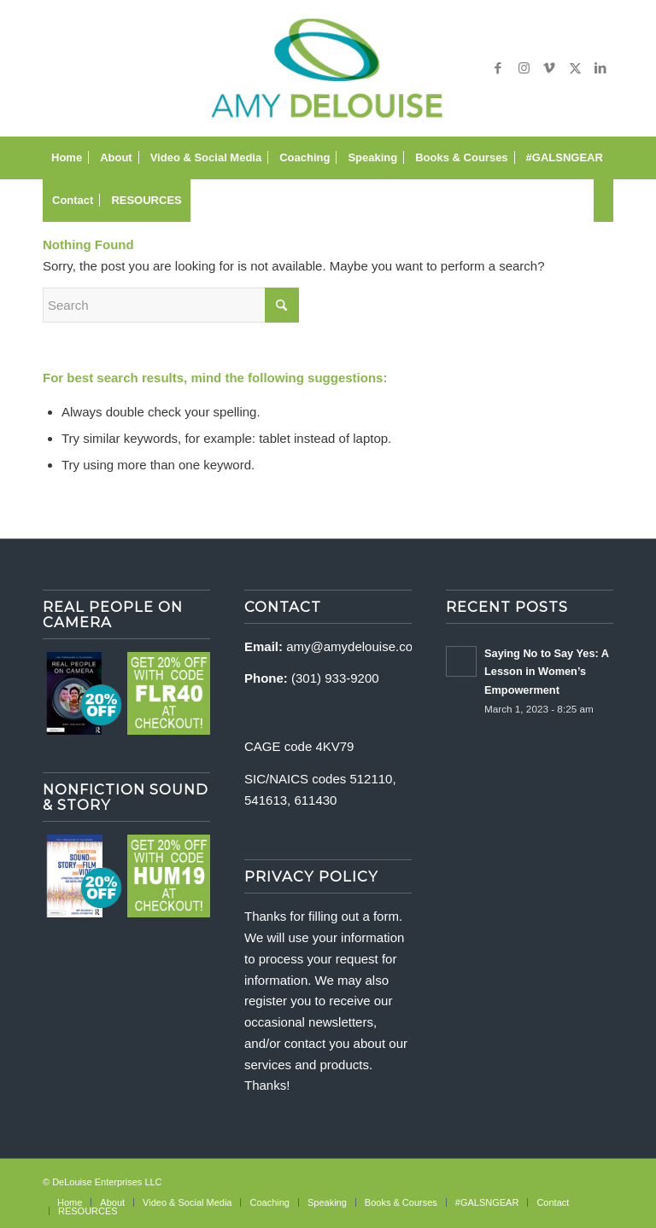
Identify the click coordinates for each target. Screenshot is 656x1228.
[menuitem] (67, 158)
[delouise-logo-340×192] (327, 68)
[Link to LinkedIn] (600, 68)
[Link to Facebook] (498, 68)
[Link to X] (575, 68)
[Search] (603, 200)
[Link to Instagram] (523, 68)
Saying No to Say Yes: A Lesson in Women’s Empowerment (546, 671)
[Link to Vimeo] (549, 68)
